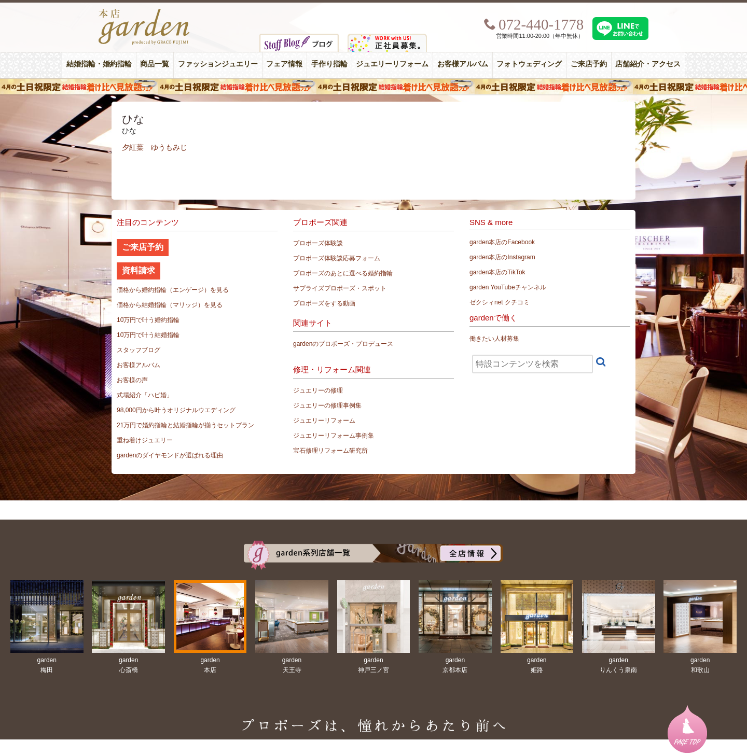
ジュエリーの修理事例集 (327, 405)
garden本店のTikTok (497, 272)
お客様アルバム (462, 64)
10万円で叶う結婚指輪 (148, 335)
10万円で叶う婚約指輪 (148, 320)
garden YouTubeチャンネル (507, 287)
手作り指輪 (329, 64)
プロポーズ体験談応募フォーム (336, 258)
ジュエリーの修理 (318, 390)
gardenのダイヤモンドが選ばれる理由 (170, 455)
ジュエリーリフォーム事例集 (333, 435)
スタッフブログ (138, 350)
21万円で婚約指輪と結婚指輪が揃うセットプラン (185, 425)
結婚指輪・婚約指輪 (99, 64)
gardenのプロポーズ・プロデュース (343, 343)
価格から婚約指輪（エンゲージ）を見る (173, 289)
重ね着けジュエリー (145, 440)
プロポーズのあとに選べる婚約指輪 (343, 273)
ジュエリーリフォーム (392, 64)
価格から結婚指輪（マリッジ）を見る (170, 305)
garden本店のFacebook (502, 242)
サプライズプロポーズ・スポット (339, 288)
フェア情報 (284, 64)
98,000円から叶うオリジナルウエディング (176, 410)
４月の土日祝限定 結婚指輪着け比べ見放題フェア (373, 86)
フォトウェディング (529, 64)
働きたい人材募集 (494, 338)
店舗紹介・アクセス (648, 64)
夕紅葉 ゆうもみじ (154, 147)
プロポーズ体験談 (318, 243)
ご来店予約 (589, 64)
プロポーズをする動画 (324, 303)
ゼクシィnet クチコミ (499, 302)
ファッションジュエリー (218, 64)
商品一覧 (154, 64)
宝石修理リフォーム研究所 (330, 450)
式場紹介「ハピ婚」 (145, 395)
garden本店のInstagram (502, 257)
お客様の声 (132, 380)
